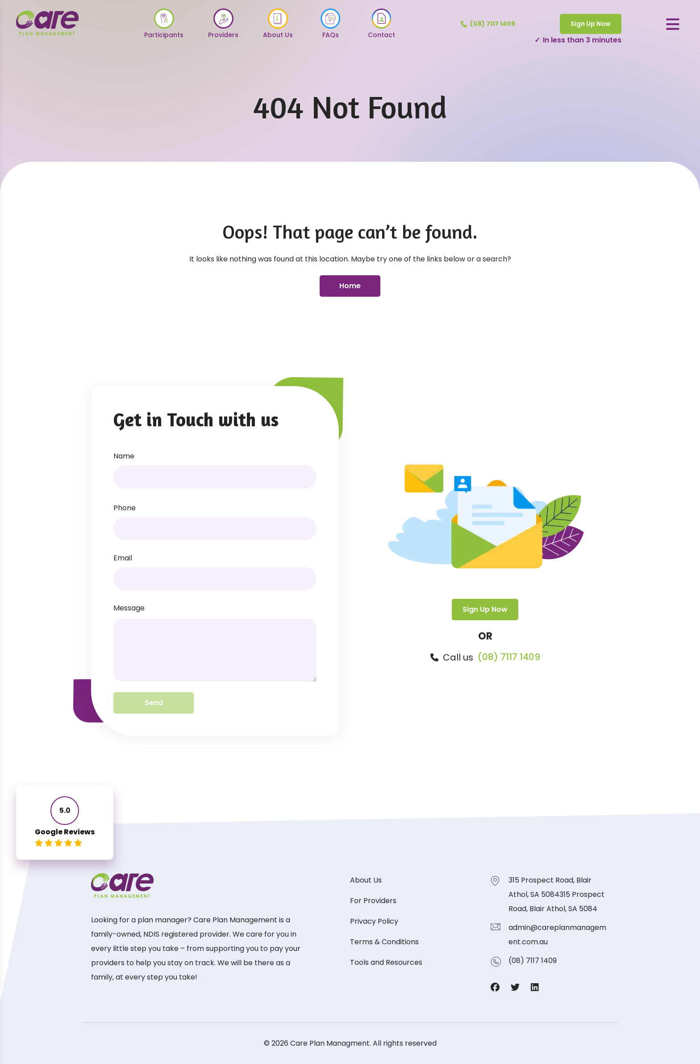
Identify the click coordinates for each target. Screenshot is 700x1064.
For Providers (373, 901)
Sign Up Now (591, 23)
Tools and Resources (386, 962)
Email (122, 558)
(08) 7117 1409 (509, 657)
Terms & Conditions (384, 942)
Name (123, 456)
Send (154, 703)
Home (350, 286)
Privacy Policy (374, 921)
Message (129, 608)
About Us (366, 880)
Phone (124, 508)
